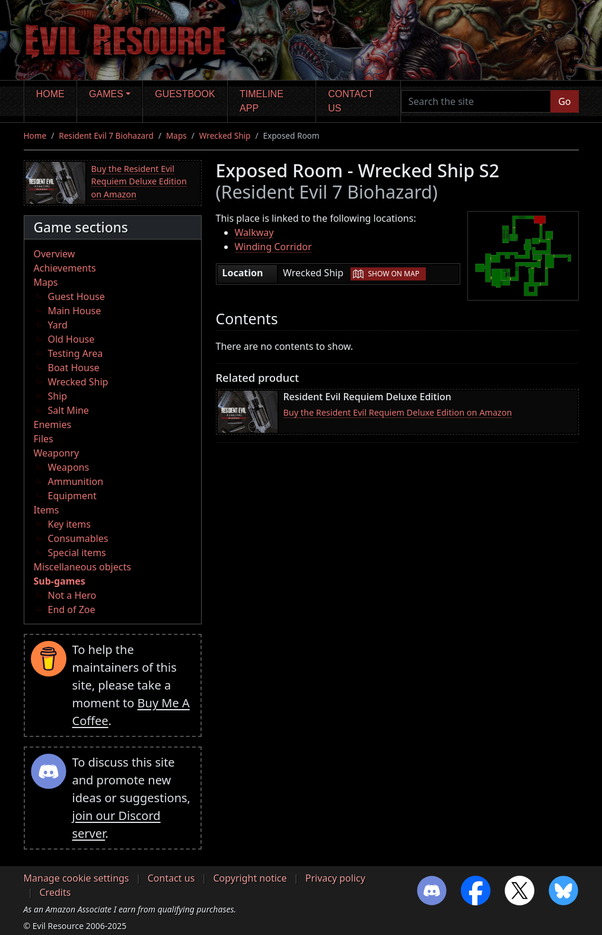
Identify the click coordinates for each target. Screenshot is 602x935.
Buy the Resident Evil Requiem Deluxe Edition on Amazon (139, 181)
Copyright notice (250, 878)
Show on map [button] (393, 274)
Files (43, 438)
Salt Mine (68, 410)
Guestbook (185, 94)
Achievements (65, 268)
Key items (69, 524)
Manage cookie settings (76, 878)
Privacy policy (335, 878)
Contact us (350, 101)
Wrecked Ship (225, 135)
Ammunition (76, 481)
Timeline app (262, 101)
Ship (58, 396)
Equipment (72, 495)
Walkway (254, 232)
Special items (77, 552)
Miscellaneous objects (82, 566)
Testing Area (75, 353)
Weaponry (56, 452)
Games (106, 94)
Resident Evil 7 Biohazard (106, 135)
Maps (176, 135)
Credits (55, 892)
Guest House (76, 296)
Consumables (78, 538)
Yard (58, 324)
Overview (54, 253)
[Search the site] (476, 101)
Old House (71, 339)
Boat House (74, 367)
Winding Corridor (273, 246)
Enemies (53, 424)
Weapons (69, 467)
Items (46, 509)
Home (50, 94)
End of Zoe (71, 609)
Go (564, 101)
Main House (74, 310)
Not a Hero (72, 595)
